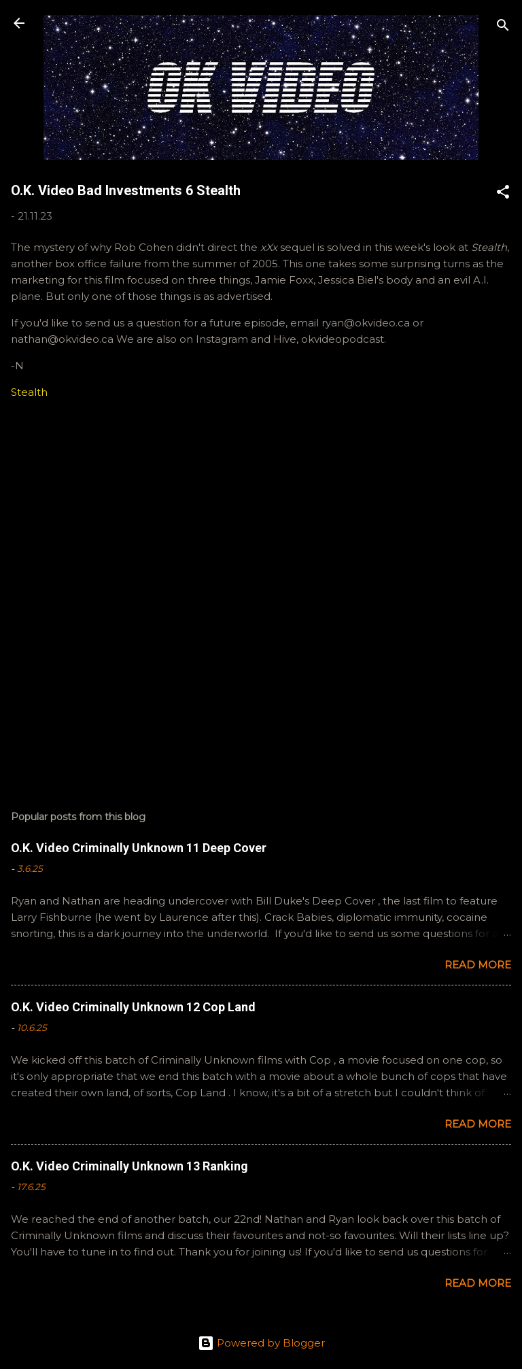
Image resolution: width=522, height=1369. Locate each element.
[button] (503, 194)
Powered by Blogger (261, 1342)
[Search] (503, 27)
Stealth (29, 392)
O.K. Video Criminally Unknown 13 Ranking (129, 1166)
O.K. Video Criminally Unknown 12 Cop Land (133, 1007)
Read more (478, 964)
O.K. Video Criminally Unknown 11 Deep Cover (138, 848)
